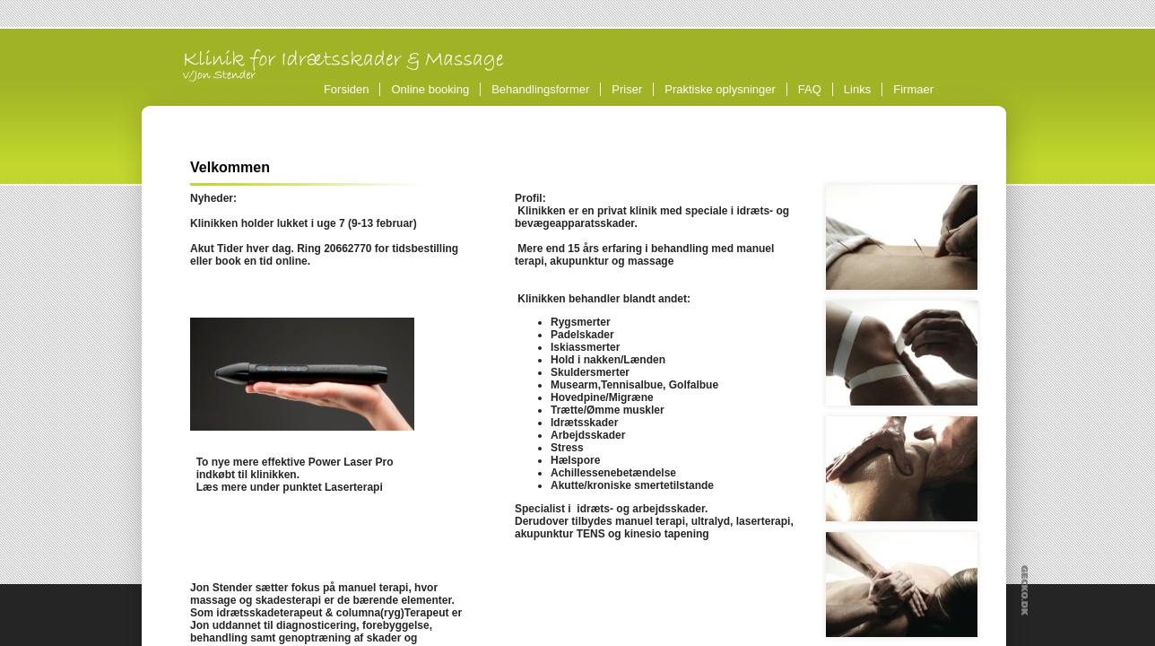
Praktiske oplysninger (720, 89)
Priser (627, 89)
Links (857, 89)
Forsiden (346, 89)
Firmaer (913, 89)
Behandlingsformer (543, 89)
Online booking (430, 89)
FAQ (809, 89)
